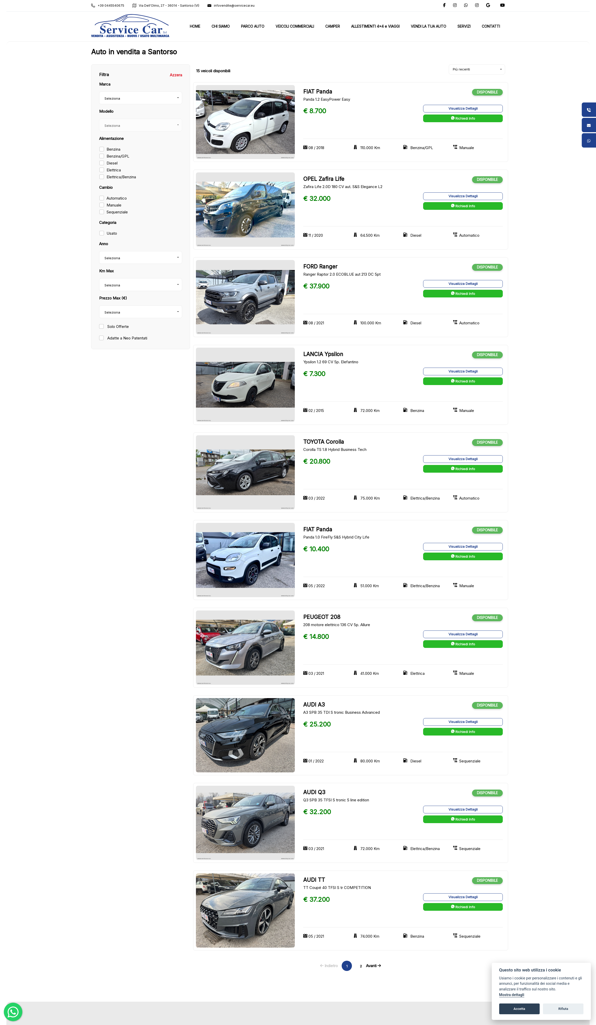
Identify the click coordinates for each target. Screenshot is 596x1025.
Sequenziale (117, 212)
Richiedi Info (463, 118)
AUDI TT (314, 880)
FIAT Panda (317, 91)
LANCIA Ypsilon (323, 354)
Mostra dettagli (511, 995)
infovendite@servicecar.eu (231, 5)
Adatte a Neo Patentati (126, 338)
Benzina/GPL (118, 156)
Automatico (117, 198)
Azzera (176, 75)
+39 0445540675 (107, 5)
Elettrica (114, 170)
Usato (112, 233)
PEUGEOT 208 (321, 617)
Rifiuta (563, 1009)
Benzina (113, 149)
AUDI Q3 (314, 792)
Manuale (114, 205)
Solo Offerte (117, 326)
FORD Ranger (320, 266)
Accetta (519, 1009)
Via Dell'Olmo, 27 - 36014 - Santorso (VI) (165, 5)
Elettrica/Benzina (121, 176)
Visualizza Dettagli (463, 108)
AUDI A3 (314, 704)
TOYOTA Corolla (323, 442)
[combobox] (140, 97)
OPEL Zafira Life (323, 179)
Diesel (112, 163)
